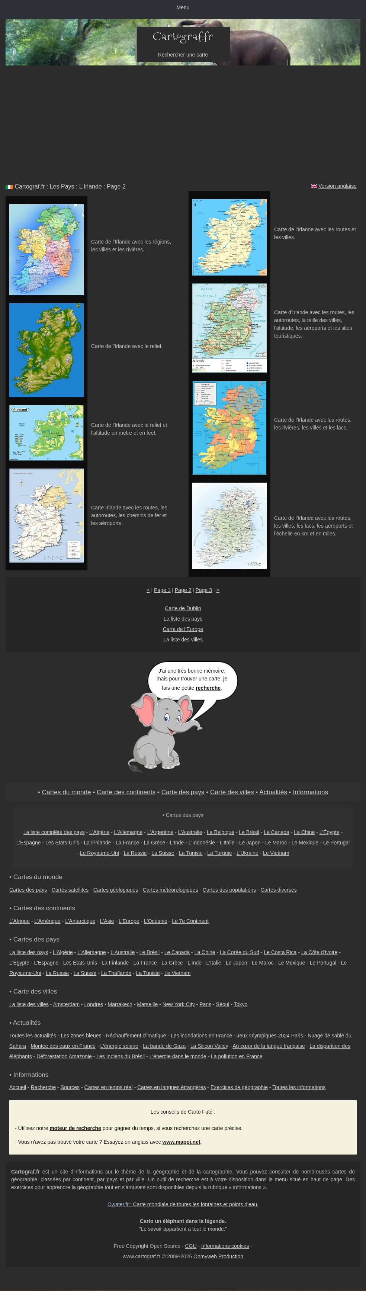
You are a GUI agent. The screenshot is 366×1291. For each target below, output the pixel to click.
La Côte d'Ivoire (319, 952)
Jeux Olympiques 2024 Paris (270, 1036)
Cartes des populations (229, 890)
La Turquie (219, 853)
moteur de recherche (75, 1128)
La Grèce (155, 843)
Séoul (222, 1004)
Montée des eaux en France (63, 1046)
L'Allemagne (128, 832)
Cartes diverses (279, 890)
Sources (70, 1087)
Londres (93, 1004)
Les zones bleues (81, 1036)
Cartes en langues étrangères (171, 1087)
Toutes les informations (298, 1087)
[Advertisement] (183, 121)
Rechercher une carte (183, 55)
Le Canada (276, 832)
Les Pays (62, 186)
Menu (182, 7)
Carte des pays (183, 792)
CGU (190, 1246)
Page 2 (183, 590)
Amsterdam (66, 1004)
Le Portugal (336, 843)
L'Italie (226, 843)
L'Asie (107, 921)
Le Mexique (305, 843)
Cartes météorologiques (170, 890)
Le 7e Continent (190, 921)
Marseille (147, 1004)
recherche (208, 688)
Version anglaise (337, 186)
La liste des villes (183, 640)
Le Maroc (276, 843)
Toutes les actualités (32, 1036)
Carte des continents (126, 792)
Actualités (273, 792)
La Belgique (220, 832)
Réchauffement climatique (136, 1036)
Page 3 (204, 590)
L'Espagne (28, 843)
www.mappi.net (181, 1142)
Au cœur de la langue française (268, 1046)
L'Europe (129, 921)
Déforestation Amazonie (64, 1056)
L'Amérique (47, 921)
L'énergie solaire (119, 1046)
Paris (205, 1004)
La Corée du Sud (239, 952)
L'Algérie (99, 832)
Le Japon (250, 843)
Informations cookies (225, 1246)
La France (127, 843)
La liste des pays (183, 619)
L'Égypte (330, 832)
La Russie (135, 853)
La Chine (304, 832)
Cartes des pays (28, 890)
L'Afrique (19, 921)
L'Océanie (155, 921)
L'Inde (177, 843)
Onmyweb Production (218, 1256)
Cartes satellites (70, 890)
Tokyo (241, 1004)
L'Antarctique (80, 921)
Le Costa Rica (280, 952)
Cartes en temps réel (108, 1087)
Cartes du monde (66, 792)
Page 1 (162, 590)
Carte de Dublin (183, 608)
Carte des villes (232, 792)
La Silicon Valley (209, 1046)
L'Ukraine (248, 853)
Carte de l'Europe (183, 629)
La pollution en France (237, 1056)
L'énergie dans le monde (178, 1056)
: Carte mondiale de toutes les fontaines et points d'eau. (183, 1204)
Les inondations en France (201, 1036)
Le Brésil (249, 832)
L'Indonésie (202, 843)
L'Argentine (160, 832)
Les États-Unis (62, 843)
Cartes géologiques (115, 890)
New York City (179, 1004)
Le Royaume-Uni (99, 853)
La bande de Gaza (164, 1046)
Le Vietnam (276, 853)
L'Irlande (90, 186)
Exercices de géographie (239, 1087)
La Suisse (162, 853)
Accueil (17, 1087)
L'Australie (190, 832)
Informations (310, 792)
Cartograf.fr (30, 186)
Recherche (43, 1087)
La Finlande (97, 843)
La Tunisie (191, 853)
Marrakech (120, 1004)
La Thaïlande (116, 973)
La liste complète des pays (54, 832)
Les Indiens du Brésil (120, 1056)
